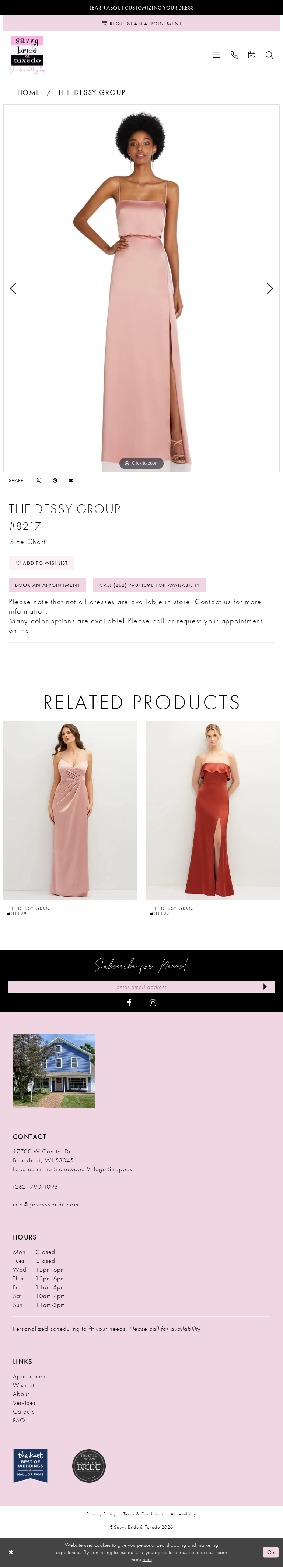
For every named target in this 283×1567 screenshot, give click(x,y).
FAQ (19, 1420)
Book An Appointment (47, 585)
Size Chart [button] (28, 541)
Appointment (30, 1376)
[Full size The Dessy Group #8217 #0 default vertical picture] (141, 288)
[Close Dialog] (11, 1552)
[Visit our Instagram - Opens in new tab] (153, 1002)
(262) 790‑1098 (35, 1187)
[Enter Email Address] (141, 987)
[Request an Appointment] (141, 23)
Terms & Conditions (143, 1514)
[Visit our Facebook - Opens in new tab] (129, 1002)
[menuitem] (217, 55)
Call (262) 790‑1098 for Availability (149, 585)
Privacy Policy (101, 1514)
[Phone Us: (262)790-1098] (234, 55)
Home (29, 92)
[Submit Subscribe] (265, 987)
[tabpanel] (141, 288)
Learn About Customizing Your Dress (142, 7)
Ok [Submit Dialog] (271, 1552)
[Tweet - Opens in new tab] (38, 480)
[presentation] (70, 810)
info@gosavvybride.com (45, 1204)
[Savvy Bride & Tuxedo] (27, 55)
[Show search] (269, 55)
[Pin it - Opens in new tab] (54, 480)
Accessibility (183, 1514)
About (21, 1394)
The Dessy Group (92, 92)
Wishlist (23, 1385)
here (147, 1559)
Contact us (213, 601)
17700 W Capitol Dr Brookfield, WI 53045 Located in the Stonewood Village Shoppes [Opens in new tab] (72, 1160)
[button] (217, 55)
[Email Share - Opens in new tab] (71, 480)
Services (24, 1402)
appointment (242, 620)
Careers (24, 1411)
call (159, 620)
